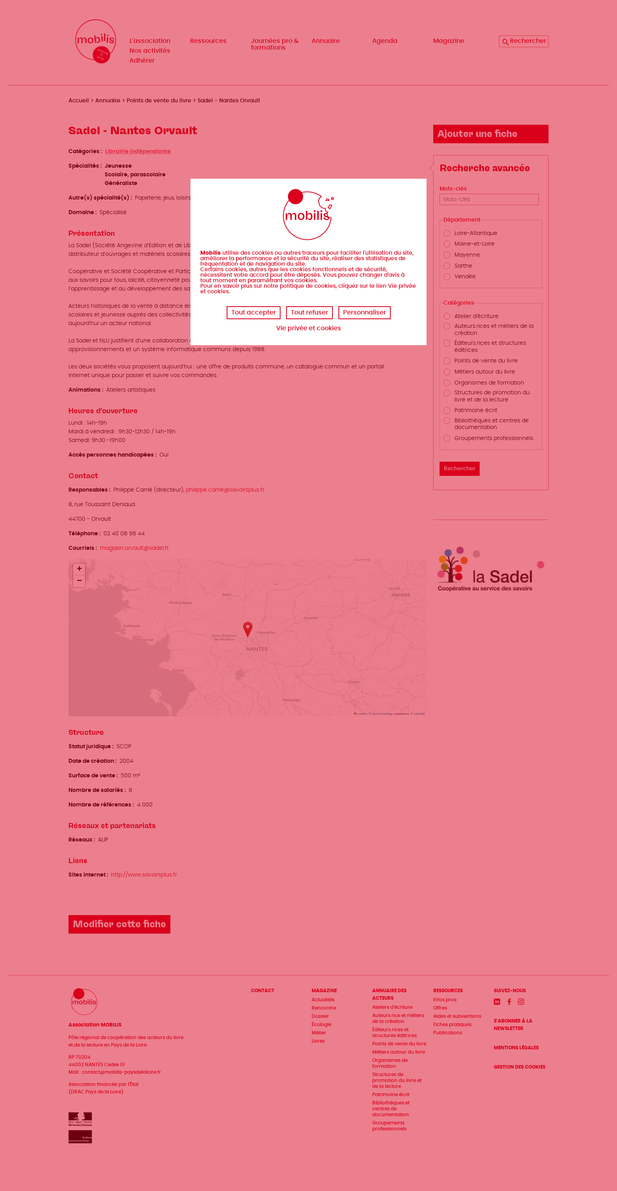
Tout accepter (253, 312)
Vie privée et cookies (308, 328)
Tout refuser (309, 312)
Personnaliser (364, 312)
